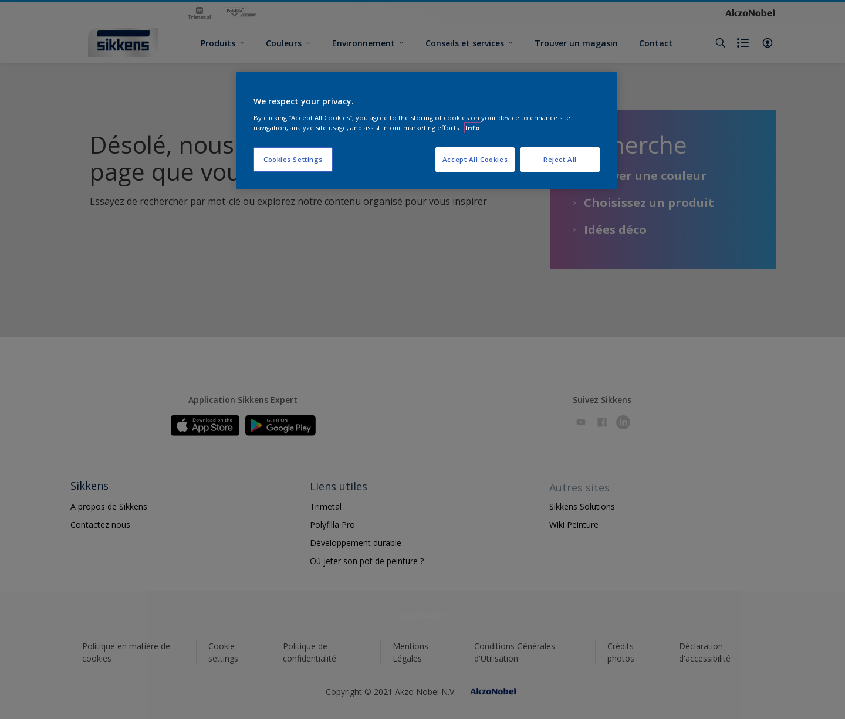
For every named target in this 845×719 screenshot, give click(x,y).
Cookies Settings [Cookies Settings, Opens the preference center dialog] (293, 159)
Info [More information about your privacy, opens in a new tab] (472, 127)
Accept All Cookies (475, 159)
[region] (426, 130)
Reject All (560, 159)
